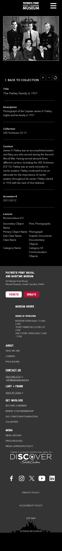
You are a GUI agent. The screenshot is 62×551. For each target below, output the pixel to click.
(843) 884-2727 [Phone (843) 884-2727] (14, 377)
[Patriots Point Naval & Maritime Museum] (31, 6)
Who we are (13, 351)
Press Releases (14, 441)
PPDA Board (13, 361)
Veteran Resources (31, 531)
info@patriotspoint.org (17, 380)
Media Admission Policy (19, 446)
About (10, 345)
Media (9, 430)
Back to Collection (23, 80)
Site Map (31, 518)
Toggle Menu (53, 5)
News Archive (13, 435)
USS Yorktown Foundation (22, 416)
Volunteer (12, 422)
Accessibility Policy (31, 505)
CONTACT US (13, 370)
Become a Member (16, 405)
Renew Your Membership (20, 411)
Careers (10, 356)
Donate (31, 294)
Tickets (14, 294)
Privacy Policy (31, 492)
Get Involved (14, 400)
